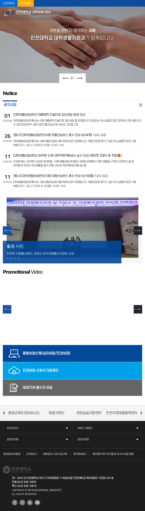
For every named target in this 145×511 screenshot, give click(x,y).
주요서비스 (13, 428)
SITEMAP (25, 3)
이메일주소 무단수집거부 (55, 454)
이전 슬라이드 (66, 78)
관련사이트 (13, 439)
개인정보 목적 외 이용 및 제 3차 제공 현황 (113, 454)
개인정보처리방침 (11, 454)
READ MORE (140, 105)
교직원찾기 (31, 454)
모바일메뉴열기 (140, 13)
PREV (7, 230)
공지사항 (10, 105)
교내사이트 (83, 439)
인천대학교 (9, 3)
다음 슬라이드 (79, 78)
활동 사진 (15, 246)
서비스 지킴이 (84, 428)
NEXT (138, 230)
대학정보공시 (79, 454)
